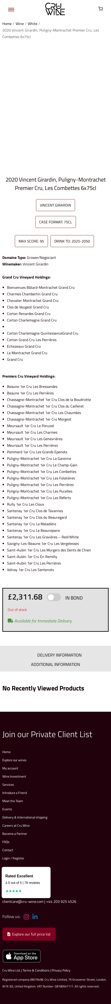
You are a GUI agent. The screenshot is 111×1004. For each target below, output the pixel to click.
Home (7, 23)
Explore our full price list (29, 934)
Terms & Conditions (36, 970)
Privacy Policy (61, 970)
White (32, 23)
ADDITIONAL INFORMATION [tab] (55, 664)
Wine (20, 23)
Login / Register (13, 858)
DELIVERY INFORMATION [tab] (59, 655)
